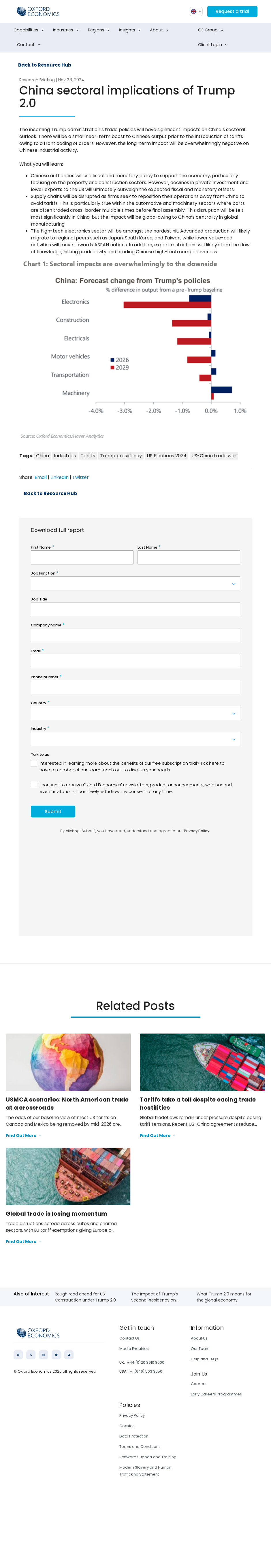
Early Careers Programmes (216, 1394)
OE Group (212, 30)
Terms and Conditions (140, 1446)
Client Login (214, 45)
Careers (198, 1383)
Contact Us (129, 1338)
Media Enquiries (134, 1348)
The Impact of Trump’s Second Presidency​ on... (154, 1297)
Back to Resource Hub (44, 65)
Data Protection (133, 1436)
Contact (30, 45)
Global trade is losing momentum (56, 1214)
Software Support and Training (147, 1456)
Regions (100, 30)
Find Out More (24, 1136)
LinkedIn (59, 477)
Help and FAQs (204, 1359)
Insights (131, 30)
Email (41, 477)
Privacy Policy (132, 1415)
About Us (199, 1338)
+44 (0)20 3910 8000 (145, 1362)
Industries (67, 30)
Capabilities (30, 30)
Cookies (127, 1425)
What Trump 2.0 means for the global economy (224, 1297)
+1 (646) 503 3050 (146, 1371)
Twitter (80, 477)
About (160, 30)
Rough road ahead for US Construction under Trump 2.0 (85, 1297)
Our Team (200, 1348)
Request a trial (232, 11)
